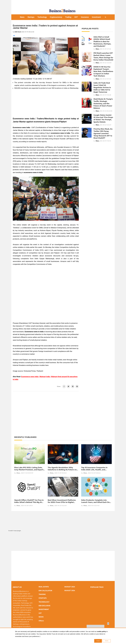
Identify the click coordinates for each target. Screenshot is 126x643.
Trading (68, 17)
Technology (42, 17)
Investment (96, 17)
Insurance (85, 17)
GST (76, 17)
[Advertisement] (63, 3)
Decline (106, 640)
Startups (31, 17)
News (22, 17)
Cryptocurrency (56, 17)
